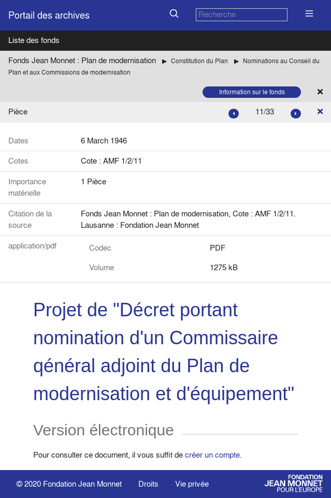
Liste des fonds (34, 40)
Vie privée (192, 483)
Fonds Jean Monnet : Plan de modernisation (82, 60)
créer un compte (212, 454)
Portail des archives (49, 15)
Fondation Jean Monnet (82, 483)
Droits (148, 483)
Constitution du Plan (199, 60)
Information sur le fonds (252, 91)
